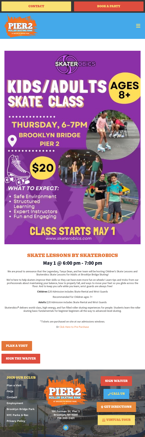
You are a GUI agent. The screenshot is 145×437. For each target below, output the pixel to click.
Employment (15, 403)
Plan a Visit (14, 385)
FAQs (10, 391)
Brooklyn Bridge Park (21, 409)
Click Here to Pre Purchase (74, 327)
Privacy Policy (16, 420)
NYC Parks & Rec (17, 415)
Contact (12, 397)
